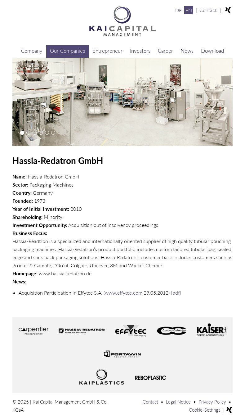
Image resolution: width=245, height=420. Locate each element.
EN (188, 10)
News (187, 50)
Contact (207, 10)
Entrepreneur (107, 50)
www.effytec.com (123, 293)
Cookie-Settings (204, 410)
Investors (140, 50)
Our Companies (67, 50)
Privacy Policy (212, 401)
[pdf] (176, 293)
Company (31, 50)
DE (178, 10)
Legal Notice (178, 401)
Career (165, 50)
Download (212, 50)
